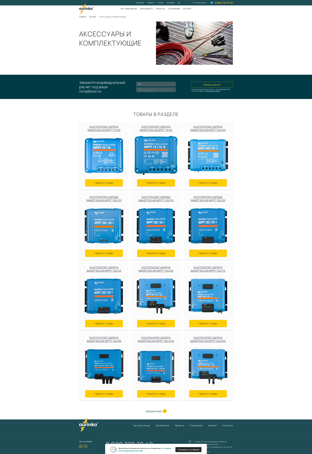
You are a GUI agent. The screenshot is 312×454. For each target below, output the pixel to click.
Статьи (160, 2)
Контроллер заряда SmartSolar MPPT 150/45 (104, 269)
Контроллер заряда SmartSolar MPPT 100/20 (208, 128)
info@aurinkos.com (202, 451)
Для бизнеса (146, 8)
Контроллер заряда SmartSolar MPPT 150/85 (104, 339)
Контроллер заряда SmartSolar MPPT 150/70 (208, 269)
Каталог (187, 8)
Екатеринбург (200, 2)
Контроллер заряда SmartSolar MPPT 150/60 (156, 269)
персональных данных (213, 91)
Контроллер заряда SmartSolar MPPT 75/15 (156, 128)
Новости (151, 2)
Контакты (171, 2)
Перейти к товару (104, 182)
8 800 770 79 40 (224, 2)
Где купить (140, 2)
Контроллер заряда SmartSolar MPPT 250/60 (208, 339)
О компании (174, 8)
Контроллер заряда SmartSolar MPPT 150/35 (208, 198)
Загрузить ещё (153, 411)
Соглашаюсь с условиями (188, 450)
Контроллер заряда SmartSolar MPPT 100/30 (104, 198)
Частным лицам (128, 8)
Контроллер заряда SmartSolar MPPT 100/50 (156, 198)
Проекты (160, 8)
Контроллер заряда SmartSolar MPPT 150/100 (156, 339)
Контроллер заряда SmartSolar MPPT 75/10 (104, 128)
